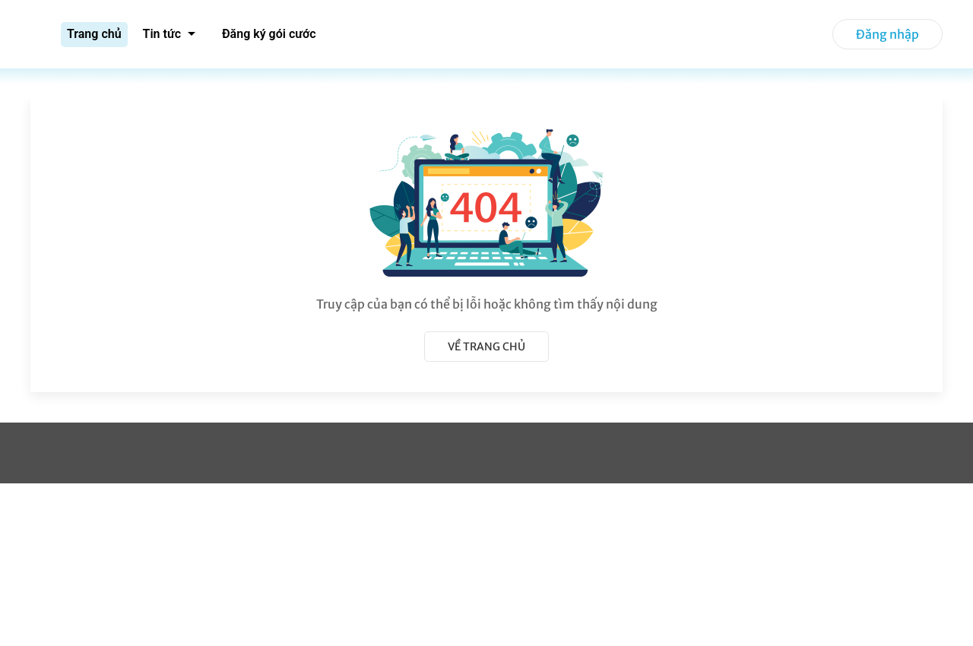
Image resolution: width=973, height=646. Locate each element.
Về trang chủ (486, 346)
